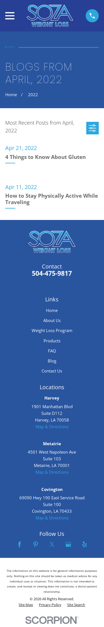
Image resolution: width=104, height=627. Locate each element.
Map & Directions (52, 426)
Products (52, 340)
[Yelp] (84, 544)
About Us (52, 320)
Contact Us (52, 371)
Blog (52, 361)
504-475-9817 (52, 273)
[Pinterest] (36, 544)
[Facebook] (19, 544)
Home (52, 310)
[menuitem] (26, 605)
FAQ (52, 351)
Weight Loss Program (52, 330)
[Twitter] (52, 544)
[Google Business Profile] (68, 544)
